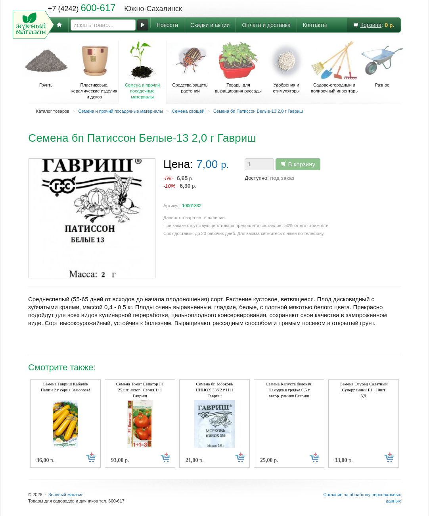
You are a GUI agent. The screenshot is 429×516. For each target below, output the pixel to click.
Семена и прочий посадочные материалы (142, 69)
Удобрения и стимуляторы (286, 66)
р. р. (179, 182)
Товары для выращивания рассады (238, 66)
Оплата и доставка (266, 25)
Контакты (315, 25)
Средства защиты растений (190, 66)
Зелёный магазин (66, 494)
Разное (382, 63)
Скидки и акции (210, 25)
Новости (167, 25)
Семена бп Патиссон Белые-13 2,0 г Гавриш (258, 111)
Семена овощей (188, 111)
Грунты (46, 63)
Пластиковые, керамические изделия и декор (94, 69)
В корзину (298, 164)
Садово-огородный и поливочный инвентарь (334, 66)
